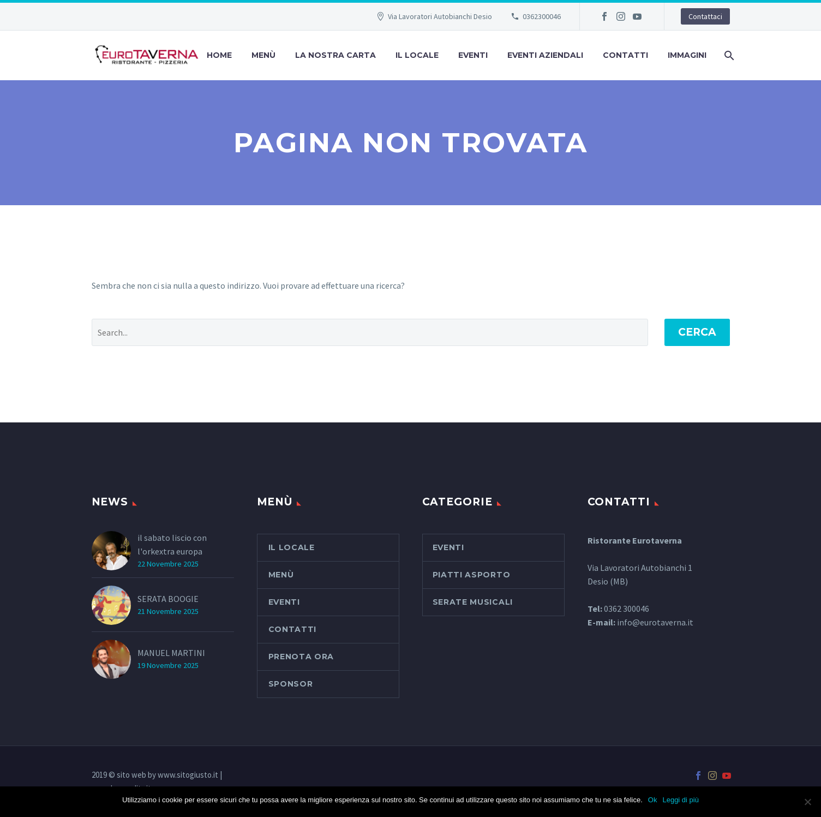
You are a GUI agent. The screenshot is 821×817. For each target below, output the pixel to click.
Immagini (687, 55)
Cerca (697, 332)
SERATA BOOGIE (168, 598)
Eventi (473, 55)
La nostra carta (335, 55)
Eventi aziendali (545, 55)
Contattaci (705, 16)
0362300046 (542, 16)
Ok (652, 800)
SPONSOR (290, 684)
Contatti (625, 55)
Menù (263, 55)
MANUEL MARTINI (171, 652)
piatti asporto (472, 575)
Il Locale (417, 55)
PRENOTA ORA (301, 656)
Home (219, 55)
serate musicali (473, 602)
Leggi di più (680, 800)
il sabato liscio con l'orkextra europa (172, 544)
